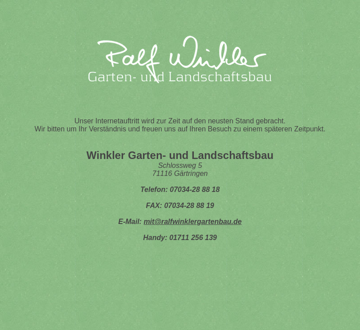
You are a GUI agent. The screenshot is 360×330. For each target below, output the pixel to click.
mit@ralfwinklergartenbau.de (192, 221)
